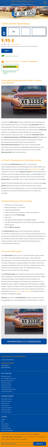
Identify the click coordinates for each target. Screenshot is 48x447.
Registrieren (30, 4)
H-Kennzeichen (5, 403)
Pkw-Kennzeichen (35, 169)
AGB (2, 421)
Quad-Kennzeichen (6, 385)
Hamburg (19, 291)
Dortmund (28, 291)
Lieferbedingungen (6, 428)
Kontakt (3, 419)
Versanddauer (5, 426)
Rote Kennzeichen (6, 409)
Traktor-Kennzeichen (6, 391)
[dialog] (24, 439)
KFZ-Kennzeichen (6, 382)
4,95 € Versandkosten (15, 44)
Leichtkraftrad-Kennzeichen (8, 389)
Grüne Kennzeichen (6, 412)
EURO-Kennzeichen (6, 401)
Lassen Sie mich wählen (8, 443)
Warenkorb (15, 4)
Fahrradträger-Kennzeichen (8, 378)
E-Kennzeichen (5, 405)
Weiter (7, 51)
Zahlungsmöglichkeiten (7, 430)
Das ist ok (40, 443)
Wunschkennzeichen (6, 399)
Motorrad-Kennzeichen (7, 380)
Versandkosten (5, 424)
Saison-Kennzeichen (6, 407)
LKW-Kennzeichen (6, 387)
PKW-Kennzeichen (6, 376)
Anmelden (23, 4)
